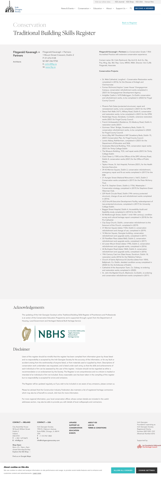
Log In (91, 425)
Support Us (74, 425)
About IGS (92, 422)
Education (74, 430)
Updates (72, 422)
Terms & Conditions (97, 428)
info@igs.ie (19, 440)
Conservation (75, 428)
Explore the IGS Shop (21, 452)
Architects (17, 62)
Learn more (37, 473)
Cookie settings (147, 470)
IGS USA (139, 2)
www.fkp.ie (51, 67)
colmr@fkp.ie (51, 64)
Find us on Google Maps (22, 456)
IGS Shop (130, 2)
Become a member (144, 8)
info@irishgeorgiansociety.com (48, 440)
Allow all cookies (123, 470)
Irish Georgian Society (13, 6)
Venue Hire (149, 2)
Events (72, 433)
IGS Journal (119, 2)
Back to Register (129, 23)
